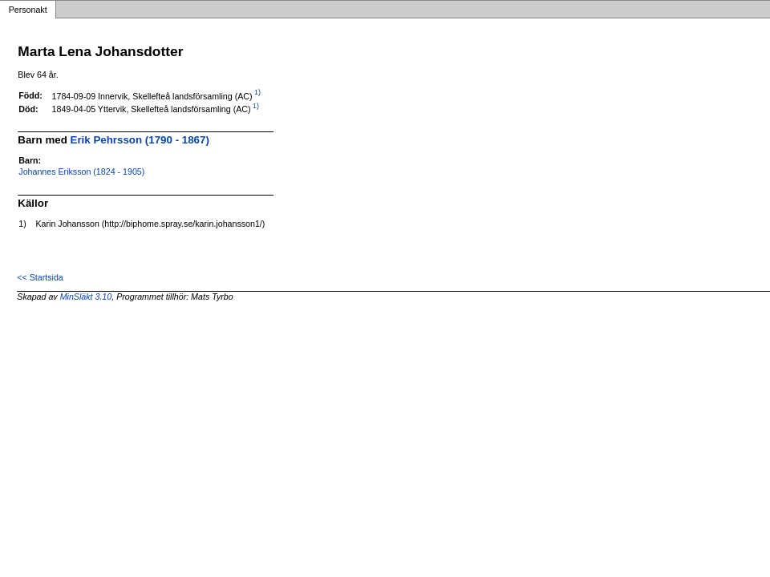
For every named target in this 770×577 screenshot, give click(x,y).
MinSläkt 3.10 (86, 296)
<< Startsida (40, 277)
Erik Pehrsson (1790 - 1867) (140, 140)
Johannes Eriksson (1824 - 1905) (81, 171)
